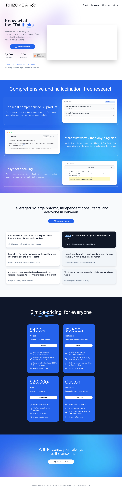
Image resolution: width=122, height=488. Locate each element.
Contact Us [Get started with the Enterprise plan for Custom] (79, 397)
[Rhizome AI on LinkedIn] (89, 485)
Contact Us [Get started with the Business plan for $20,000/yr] (43, 397)
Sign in (116, 5)
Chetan (68, 235)
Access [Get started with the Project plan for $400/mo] (43, 345)
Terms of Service (82, 485)
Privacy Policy (72, 485)
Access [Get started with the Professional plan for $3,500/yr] (78, 345)
